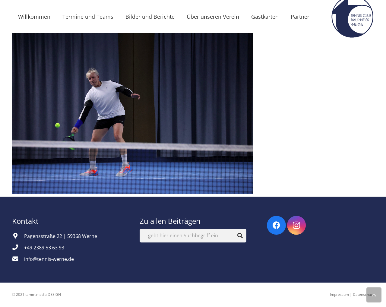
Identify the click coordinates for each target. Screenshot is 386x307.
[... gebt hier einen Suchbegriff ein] (193, 235)
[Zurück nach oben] (373, 294)
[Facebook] (276, 225)
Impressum (339, 294)
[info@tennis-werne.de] (18, 259)
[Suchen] (240, 235)
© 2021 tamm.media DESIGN (36, 294)
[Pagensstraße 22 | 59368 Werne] (18, 236)
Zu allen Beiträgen (170, 221)
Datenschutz (363, 294)
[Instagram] (296, 225)
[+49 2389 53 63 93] (18, 247)
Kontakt (26, 221)
